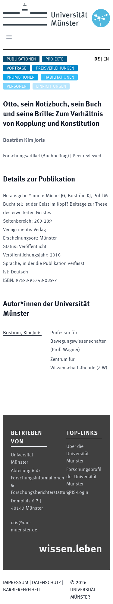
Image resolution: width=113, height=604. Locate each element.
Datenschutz (46, 582)
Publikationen (21, 59)
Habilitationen (59, 77)
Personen (17, 86)
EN (106, 59)
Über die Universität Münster (77, 454)
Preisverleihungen (55, 68)
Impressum (15, 582)
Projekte (54, 59)
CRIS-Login (77, 492)
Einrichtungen (51, 86)
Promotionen (21, 77)
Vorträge (16, 68)
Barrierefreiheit (21, 590)
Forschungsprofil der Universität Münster (83, 477)
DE (97, 59)
